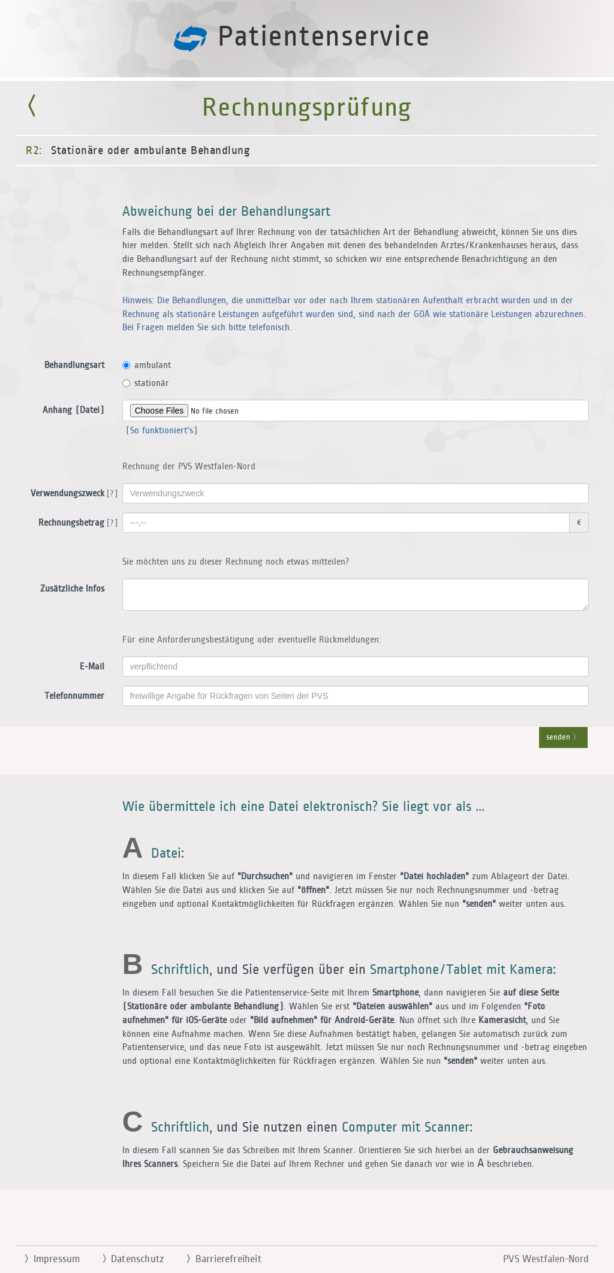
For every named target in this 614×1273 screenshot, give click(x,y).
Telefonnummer (74, 696)
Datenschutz (128, 1259)
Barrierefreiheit (218, 1259)
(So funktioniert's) (160, 431)
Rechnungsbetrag (75, 523)
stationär (145, 383)
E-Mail (92, 667)
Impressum (47, 1259)
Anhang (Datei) (73, 410)
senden (563, 737)
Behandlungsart (74, 365)
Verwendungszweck (72, 494)
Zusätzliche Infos (72, 589)
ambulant (146, 365)
